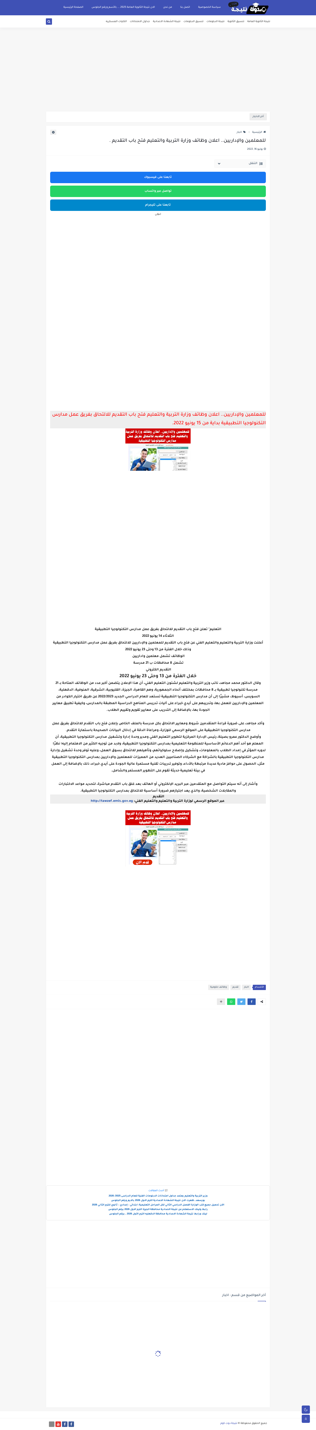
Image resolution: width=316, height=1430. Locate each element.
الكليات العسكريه (116, 21)
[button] (251, 1001)
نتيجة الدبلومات (215, 21)
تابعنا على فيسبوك (158, 177)
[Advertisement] (158, 79)
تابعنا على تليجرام (158, 205)
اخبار (241, 132)
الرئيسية (259, 132)
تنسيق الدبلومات (193, 21)
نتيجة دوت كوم (228, 1423)
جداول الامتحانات (140, 21)
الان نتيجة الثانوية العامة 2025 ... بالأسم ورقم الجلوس (123, 7)
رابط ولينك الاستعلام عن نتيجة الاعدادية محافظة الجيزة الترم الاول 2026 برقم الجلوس (158, 1209)
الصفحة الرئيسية (73, 7)
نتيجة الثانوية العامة (258, 21)
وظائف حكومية (218, 987)
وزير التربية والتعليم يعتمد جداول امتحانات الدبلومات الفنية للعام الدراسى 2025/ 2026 (158, 1196)
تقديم (235, 987)
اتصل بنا (185, 7)
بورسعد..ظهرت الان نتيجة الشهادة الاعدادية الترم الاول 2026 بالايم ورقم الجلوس (158, 1200)
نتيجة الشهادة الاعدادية (166, 21)
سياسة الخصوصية (209, 7)
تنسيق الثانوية (236, 21)
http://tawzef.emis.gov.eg (112, 801)
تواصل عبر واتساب (158, 191)
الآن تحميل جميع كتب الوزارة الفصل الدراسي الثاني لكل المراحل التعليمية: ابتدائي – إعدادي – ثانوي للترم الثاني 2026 (158, 1205)
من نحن (167, 7)
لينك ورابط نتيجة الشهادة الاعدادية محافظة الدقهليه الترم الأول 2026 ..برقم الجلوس (158, 1214)
